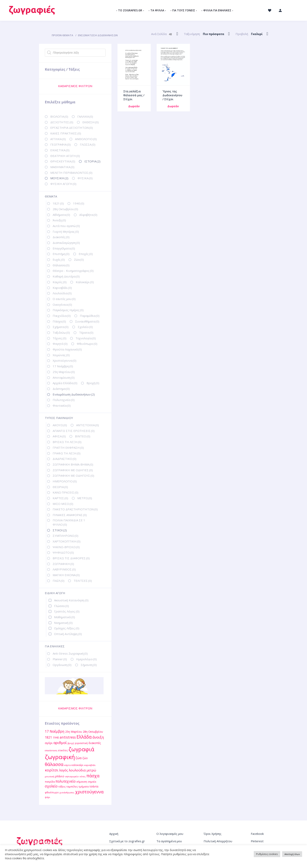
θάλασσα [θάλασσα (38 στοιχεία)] (54, 764)
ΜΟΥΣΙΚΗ (59, 178)
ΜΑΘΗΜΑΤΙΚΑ (62, 167)
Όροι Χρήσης (212, 834)
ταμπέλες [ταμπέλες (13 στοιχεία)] (72, 786)
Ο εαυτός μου (64, 299)
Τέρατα (86, 332)
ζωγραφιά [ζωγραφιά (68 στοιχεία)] (81, 749)
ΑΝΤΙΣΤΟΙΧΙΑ (87, 425)
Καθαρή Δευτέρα (66, 276)
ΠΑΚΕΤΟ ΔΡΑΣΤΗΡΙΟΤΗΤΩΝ (75, 509)
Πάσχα (59, 321)
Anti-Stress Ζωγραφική (70, 653)
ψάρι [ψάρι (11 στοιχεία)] (47, 797)
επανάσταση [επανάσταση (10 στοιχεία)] (51, 750)
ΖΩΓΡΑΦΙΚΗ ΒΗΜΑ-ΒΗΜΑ (73, 464)
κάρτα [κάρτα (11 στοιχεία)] (67, 765)
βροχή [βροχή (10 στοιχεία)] (71, 743)
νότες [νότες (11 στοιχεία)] (82, 776)
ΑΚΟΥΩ (60, 425)
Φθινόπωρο (87, 344)
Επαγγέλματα (64, 248)
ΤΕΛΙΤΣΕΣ (83, 581)
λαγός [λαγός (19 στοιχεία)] (63, 770)
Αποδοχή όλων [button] (292, 854)
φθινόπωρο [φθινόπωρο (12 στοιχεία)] (52, 792)
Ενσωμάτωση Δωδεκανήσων (74, 394)
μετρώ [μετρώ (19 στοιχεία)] (91, 770)
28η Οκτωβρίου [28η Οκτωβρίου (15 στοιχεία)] (93, 731)
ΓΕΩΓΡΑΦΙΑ (60, 144)
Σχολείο (85, 327)
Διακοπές (61, 237)
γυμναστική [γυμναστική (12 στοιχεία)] (81, 743)
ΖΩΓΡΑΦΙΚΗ (63, 564)
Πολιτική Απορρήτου (218, 841)
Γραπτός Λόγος (66, 611)
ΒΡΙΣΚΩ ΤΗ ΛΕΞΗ (67, 442)
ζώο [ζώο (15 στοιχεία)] (85, 758)
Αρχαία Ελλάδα (65, 383)
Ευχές (59, 259)
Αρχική (113, 834)
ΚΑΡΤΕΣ (60, 498)
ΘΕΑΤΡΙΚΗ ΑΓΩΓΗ (65, 156)
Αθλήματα (61, 215)
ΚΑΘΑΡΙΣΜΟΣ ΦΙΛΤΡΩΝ (75, 86)
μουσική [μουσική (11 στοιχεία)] (49, 776)
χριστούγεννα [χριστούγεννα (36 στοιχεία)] (89, 792)
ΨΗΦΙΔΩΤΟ (63, 552)
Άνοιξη (59, 220)
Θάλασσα (61, 265)
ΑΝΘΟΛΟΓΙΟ (86, 139)
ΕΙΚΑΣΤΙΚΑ (60, 150)
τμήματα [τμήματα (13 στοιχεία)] (84, 786)
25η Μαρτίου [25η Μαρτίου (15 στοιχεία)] (73, 731)
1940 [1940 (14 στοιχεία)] (56, 737)
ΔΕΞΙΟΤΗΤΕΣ (61, 122)
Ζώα (79, 259)
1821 (58, 203)
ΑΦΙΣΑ (59, 436)
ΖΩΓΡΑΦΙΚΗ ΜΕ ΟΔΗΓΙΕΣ (73, 470)
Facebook (257, 834)
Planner (60, 659)
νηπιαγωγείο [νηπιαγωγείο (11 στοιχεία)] (72, 776)
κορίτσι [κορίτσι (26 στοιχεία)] (51, 770)
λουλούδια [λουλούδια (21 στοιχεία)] (77, 770)
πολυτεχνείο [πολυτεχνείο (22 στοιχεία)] (66, 781)
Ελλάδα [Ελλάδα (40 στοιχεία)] (84, 737)
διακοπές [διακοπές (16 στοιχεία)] (94, 743)
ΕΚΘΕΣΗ (90, 122)
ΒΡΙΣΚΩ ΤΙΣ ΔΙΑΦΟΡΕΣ (71, 558)
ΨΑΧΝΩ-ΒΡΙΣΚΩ (66, 547)
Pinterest (257, 841)
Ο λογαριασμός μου (169, 834)
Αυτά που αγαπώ (66, 226)
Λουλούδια (62, 293)
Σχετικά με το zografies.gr (127, 841)
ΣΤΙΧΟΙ (60, 530)
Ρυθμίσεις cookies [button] (267, 854)
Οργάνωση (62, 665)
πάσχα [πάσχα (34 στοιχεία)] (92, 775)
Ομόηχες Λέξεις (66, 628)
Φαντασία (62, 405)
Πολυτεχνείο (64, 400)
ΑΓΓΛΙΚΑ (58, 139)
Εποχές (86, 254)
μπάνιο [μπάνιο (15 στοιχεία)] (59, 776)
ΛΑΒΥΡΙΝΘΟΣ (64, 569)
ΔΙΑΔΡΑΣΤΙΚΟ (64, 459)
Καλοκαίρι (85, 282)
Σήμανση (89, 665)
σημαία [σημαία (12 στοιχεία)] (92, 781)
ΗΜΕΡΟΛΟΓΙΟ (65, 481)
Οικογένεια (62, 304)
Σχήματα (61, 327)
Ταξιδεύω (61, 332)
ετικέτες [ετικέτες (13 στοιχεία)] (63, 750)
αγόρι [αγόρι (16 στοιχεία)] (49, 743)
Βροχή (93, 383)
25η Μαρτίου (64, 372)
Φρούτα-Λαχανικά (67, 349)
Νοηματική (63, 623)
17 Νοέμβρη (63, 366)
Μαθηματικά (64, 617)
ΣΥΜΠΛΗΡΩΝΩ (65, 536)
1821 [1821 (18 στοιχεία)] (48, 737)
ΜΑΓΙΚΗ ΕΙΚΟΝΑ (66, 575)
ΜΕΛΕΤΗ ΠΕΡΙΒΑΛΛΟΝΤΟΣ (71, 173)
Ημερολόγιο (86, 659)
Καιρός (60, 282)
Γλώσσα (61, 606)
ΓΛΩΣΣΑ (87, 144)
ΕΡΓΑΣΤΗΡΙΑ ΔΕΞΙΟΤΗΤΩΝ (71, 128)
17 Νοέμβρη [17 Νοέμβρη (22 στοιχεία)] (54, 731)
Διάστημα (61, 389)
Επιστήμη (61, 254)
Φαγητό (60, 344)
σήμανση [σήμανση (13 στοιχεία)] (81, 781)
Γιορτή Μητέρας (66, 231)
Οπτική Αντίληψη (68, 634)
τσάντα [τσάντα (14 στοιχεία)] (93, 786)
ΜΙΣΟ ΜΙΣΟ (63, 504)
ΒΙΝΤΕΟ (82, 436)
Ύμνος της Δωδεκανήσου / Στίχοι (172, 95)
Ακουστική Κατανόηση (71, 600)
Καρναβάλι (62, 288)
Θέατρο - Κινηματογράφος (73, 271)
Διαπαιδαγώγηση (66, 243)
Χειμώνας (61, 355)
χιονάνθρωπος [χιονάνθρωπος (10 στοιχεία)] (67, 792)
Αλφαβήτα (88, 215)
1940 (78, 203)
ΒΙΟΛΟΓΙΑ (59, 116)
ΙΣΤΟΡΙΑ (92, 161)
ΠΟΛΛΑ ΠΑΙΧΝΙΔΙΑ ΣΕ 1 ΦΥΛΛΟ (69, 522)
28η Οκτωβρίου (65, 209)
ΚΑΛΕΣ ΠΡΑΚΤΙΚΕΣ (65, 133)
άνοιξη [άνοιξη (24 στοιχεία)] (98, 737)
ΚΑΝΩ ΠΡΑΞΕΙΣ (65, 492)
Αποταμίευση (64, 377)
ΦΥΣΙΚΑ (85, 178)
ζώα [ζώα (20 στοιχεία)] (79, 758)
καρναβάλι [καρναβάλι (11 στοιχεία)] (90, 765)
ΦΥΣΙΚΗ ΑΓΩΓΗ (63, 184)
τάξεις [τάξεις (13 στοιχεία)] (62, 786)
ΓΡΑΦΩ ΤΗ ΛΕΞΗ (66, 453)
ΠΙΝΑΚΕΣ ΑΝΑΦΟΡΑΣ (70, 515)
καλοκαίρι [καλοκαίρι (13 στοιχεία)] (77, 765)
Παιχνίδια (62, 316)
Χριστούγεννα (64, 360)
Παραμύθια (89, 316)
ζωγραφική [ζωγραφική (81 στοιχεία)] (60, 757)
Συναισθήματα (87, 321)
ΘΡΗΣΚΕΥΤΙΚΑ (62, 161)
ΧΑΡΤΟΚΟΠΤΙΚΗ (66, 541)
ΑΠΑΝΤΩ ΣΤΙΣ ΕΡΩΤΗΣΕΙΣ (74, 431)
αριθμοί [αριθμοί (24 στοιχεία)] (60, 742)
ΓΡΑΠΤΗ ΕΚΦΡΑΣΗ (68, 448)
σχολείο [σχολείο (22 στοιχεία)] (51, 786)
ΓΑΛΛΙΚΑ (85, 116)
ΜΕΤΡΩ (84, 498)
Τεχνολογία (86, 338)
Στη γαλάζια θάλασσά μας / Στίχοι (133, 95)
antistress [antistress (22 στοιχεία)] (68, 737)
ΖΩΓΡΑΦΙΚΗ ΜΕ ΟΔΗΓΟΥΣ (73, 475)
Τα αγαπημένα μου (169, 841)
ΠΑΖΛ (58, 581)
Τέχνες (59, 338)
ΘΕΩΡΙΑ (60, 487)
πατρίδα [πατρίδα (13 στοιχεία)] (50, 781)
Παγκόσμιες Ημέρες (68, 310)
